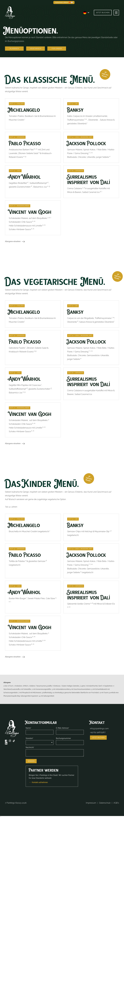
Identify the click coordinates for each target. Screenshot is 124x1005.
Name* (28, 728)
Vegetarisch (35, 48)
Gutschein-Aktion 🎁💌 (64, 2)
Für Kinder (57, 48)
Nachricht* (30, 747)
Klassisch (14, 48)
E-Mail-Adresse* (62, 728)
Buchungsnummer (63, 738)
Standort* (29, 738)
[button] (86, 12)
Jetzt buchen (103, 12)
